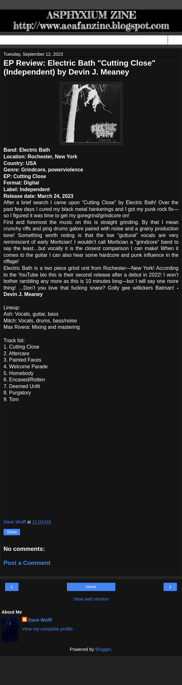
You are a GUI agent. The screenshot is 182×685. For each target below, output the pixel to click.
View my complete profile (47, 628)
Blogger (103, 649)
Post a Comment (27, 562)
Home (91, 587)
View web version (91, 599)
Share (12, 532)
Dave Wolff (40, 620)
